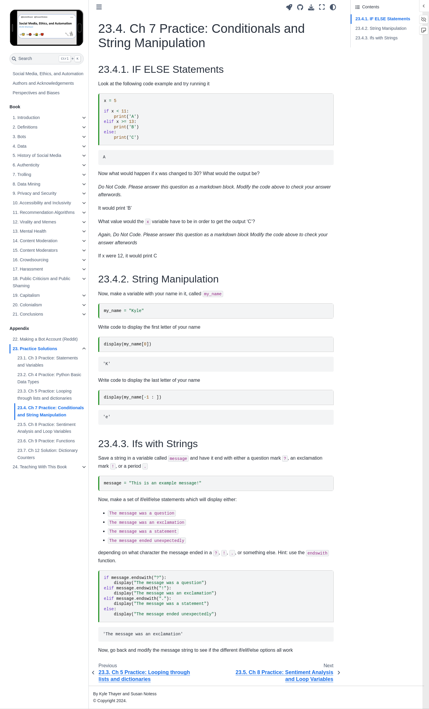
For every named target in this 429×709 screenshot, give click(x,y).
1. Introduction (26, 117)
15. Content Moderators (35, 250)
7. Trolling (22, 174)
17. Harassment (28, 269)
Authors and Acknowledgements (43, 83)
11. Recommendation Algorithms (43, 212)
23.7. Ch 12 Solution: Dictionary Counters (47, 454)
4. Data (19, 146)
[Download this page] (311, 7)
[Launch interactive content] (289, 7)
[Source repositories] (300, 7)
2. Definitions (25, 127)
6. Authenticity (26, 165)
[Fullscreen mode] (321, 7)
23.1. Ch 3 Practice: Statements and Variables (47, 361)
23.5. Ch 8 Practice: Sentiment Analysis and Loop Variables (46, 428)
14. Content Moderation (35, 240)
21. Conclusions (28, 314)
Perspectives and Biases (36, 92)
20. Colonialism (27, 304)
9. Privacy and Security (34, 193)
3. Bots (19, 136)
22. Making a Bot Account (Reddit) (45, 339)
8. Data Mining (26, 184)
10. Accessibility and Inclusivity (42, 202)
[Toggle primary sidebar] (99, 7)
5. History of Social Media (37, 155)
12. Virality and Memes (34, 222)
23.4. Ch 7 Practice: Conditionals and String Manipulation (50, 411)
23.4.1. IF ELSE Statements (382, 18)
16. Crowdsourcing (30, 259)
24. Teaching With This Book (40, 466)
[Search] (47, 58)
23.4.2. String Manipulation (380, 28)
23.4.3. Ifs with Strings (376, 37)
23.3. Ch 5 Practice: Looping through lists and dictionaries (44, 395)
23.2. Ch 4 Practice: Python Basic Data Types (49, 378)
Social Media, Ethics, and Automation (48, 73)
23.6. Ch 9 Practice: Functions (46, 440)
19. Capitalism (26, 295)
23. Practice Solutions (35, 348)
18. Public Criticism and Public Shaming (41, 282)
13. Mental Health (29, 231)
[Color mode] (332, 7)
